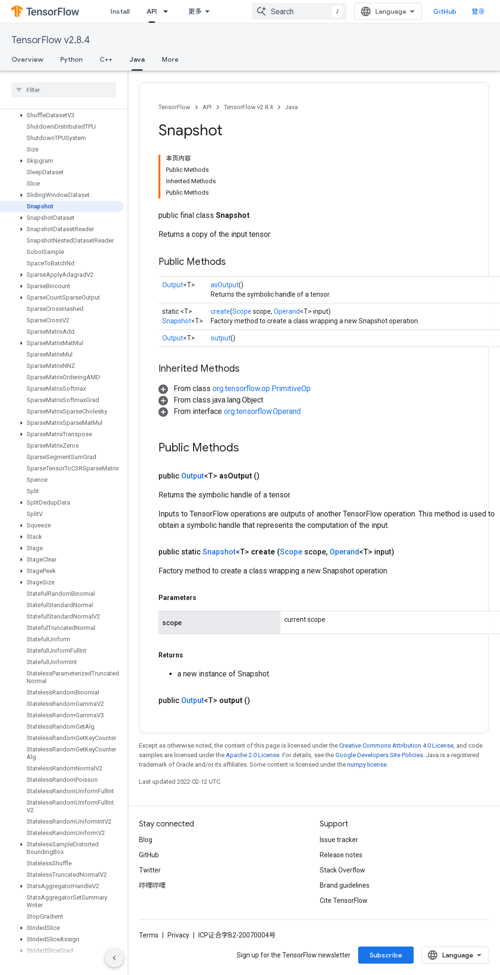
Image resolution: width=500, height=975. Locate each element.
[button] (62, 115)
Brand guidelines (345, 885)
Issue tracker (339, 840)
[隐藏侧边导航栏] (114, 957)
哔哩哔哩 (152, 885)
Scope (241, 311)
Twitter (150, 870)
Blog (145, 840)
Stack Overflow (342, 870)
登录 (478, 11)
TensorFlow (174, 107)
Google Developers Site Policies (379, 755)
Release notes (341, 855)
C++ (106, 59)
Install (120, 11)
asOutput (225, 285)
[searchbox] (63, 89)
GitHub (444, 11)
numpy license (367, 764)
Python (71, 59)
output (221, 338)
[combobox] (299, 11)
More (170, 59)
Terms (148, 935)
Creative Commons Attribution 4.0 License (396, 745)
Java (291, 107)
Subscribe (386, 955)
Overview (27, 59)
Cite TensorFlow (344, 900)
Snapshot (176, 321)
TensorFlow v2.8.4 (50, 40)
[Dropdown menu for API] (168, 11)
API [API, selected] (152, 11)
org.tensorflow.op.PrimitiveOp (262, 388)
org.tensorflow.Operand (262, 411)
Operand (287, 311)
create (220, 311)
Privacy (178, 935)
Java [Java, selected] (137, 59)
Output (172, 285)
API (207, 107)
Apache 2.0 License (252, 755)
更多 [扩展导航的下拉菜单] (195, 11)
